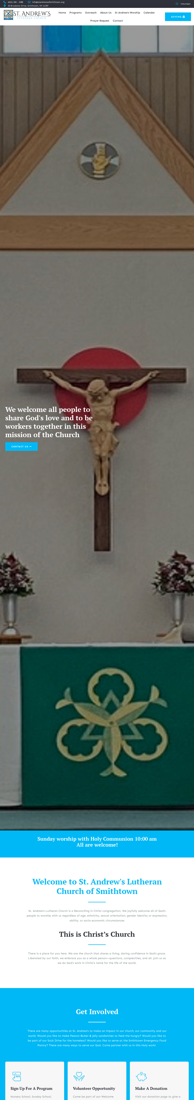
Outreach (91, 12)
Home (62, 12)
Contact (118, 20)
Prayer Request (99, 20)
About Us (105, 12)
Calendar (149, 12)
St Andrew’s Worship (127, 12)
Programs (75, 12)
